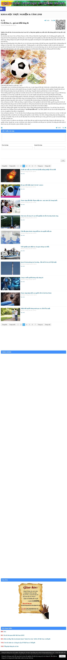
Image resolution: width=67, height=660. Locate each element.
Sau (52, 20)
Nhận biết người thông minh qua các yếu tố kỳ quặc (35, 308)
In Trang (2, 128)
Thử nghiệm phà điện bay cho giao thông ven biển (35, 246)
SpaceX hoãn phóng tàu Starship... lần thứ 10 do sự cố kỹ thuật (38, 262)
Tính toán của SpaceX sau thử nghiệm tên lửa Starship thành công (39, 216)
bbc (5, 631)
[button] (2, 8)
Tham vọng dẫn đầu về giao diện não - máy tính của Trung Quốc (39, 200)
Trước (47, 20)
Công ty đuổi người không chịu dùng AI (32, 277)
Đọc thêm (23, 173)
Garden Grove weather (33, 350)
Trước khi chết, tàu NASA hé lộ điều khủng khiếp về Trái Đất (38, 169)
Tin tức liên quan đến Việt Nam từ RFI (14, 635)
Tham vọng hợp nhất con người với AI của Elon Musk (36, 293)
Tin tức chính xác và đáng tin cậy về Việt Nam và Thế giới (19, 642)
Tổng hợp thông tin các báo (11, 646)
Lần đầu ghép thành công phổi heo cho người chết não (36, 231)
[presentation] (15, 154)
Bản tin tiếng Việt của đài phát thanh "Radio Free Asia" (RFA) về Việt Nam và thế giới (27, 639)
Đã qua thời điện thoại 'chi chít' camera (32, 185)
